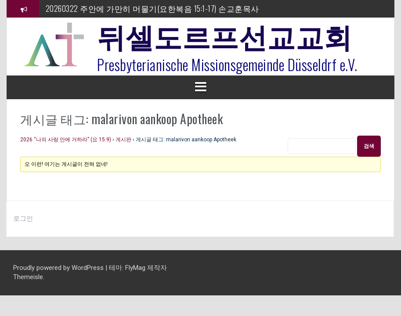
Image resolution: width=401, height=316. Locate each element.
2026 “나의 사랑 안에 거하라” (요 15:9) (65, 139)
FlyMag (135, 268)
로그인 (23, 219)
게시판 (123, 139)
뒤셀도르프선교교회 (224, 35)
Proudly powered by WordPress (59, 268)
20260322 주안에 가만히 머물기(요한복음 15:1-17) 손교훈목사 (152, 8)
